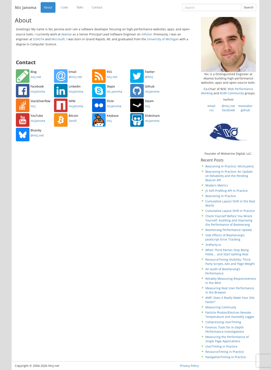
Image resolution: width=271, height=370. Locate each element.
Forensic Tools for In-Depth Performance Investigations (224, 329)
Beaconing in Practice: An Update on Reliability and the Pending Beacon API (229, 176)
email (211, 106)
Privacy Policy (189, 366)
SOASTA (38, 39)
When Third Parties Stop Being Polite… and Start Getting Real (227, 252)
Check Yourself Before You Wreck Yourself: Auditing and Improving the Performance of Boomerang (228, 220)
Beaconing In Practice (220, 196)
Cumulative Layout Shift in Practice (230, 211)
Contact (97, 7)
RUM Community (232, 93)
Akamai (66, 34)
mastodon (245, 106)
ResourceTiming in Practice (224, 352)
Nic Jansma (25, 7)
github (245, 110)
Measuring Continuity (220, 307)
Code (64, 7)
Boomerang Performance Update (228, 230)
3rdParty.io (213, 245)
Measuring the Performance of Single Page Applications (227, 339)
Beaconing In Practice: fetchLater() (229, 166)
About (48, 7)
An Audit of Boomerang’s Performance (222, 271)
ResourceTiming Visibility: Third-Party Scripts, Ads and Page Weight (230, 261)
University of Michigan (163, 39)
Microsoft (58, 39)
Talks (79, 7)
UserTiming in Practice (221, 346)
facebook (228, 110)
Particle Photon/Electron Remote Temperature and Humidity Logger (229, 314)
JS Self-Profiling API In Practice (226, 191)
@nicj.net (228, 106)
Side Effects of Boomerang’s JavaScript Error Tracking (225, 237)
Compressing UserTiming (223, 322)
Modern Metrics (216, 185)
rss (211, 110)
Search (248, 7)
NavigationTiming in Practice (225, 357)
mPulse (146, 34)
